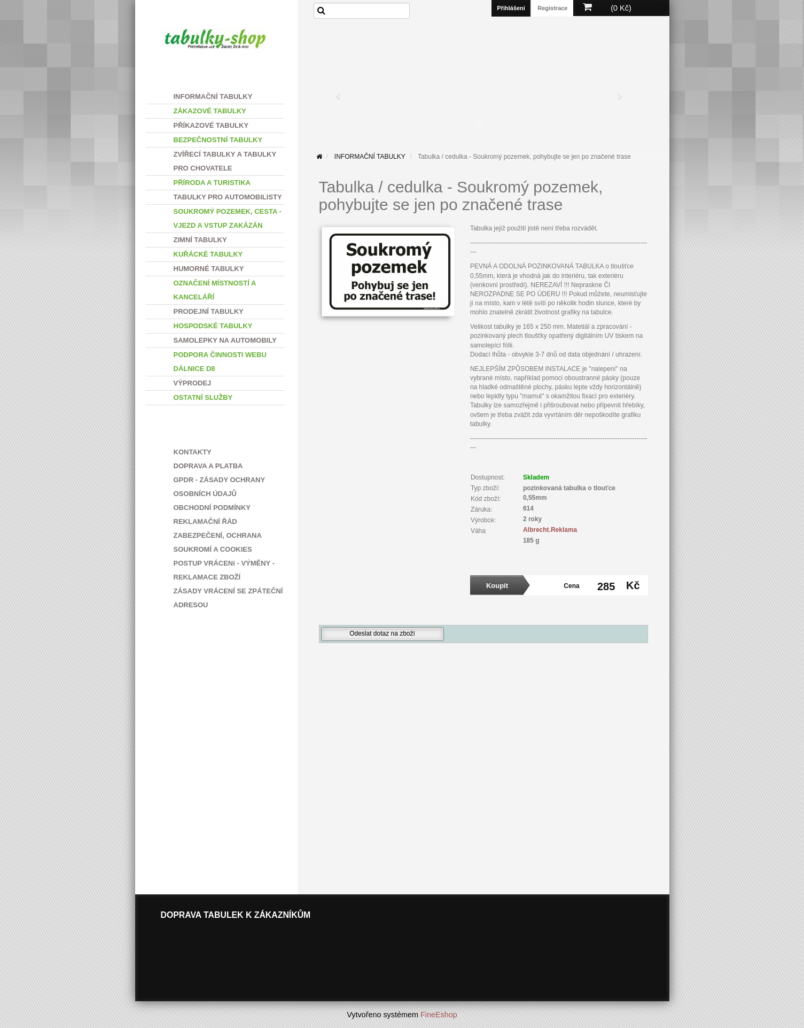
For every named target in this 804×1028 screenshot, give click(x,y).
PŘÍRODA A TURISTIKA (212, 183)
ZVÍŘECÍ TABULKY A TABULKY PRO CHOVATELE (225, 161)
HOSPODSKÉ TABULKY (213, 326)
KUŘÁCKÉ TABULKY (208, 254)
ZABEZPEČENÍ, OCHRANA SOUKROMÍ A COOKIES (218, 542)
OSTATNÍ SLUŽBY (203, 397)
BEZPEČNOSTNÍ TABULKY (218, 140)
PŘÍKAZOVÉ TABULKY (211, 125)
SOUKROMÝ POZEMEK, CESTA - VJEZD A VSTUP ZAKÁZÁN (228, 218)
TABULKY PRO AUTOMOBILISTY (228, 197)
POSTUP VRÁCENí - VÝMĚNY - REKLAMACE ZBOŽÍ (224, 570)
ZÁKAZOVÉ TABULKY (210, 111)
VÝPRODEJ (193, 383)
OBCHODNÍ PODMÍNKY (212, 508)
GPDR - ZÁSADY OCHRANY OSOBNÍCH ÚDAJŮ (219, 487)
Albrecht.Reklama (550, 530)
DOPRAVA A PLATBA (208, 466)
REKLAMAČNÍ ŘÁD (205, 521)
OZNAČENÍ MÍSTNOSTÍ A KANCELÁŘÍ (215, 290)
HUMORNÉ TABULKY (209, 269)
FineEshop (438, 1014)
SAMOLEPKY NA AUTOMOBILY (225, 340)
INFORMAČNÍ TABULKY (213, 96)
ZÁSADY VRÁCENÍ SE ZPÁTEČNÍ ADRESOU (228, 598)
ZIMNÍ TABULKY (200, 240)
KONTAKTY (193, 452)
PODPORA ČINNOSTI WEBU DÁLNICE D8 (220, 362)
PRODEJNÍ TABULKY (209, 311)
